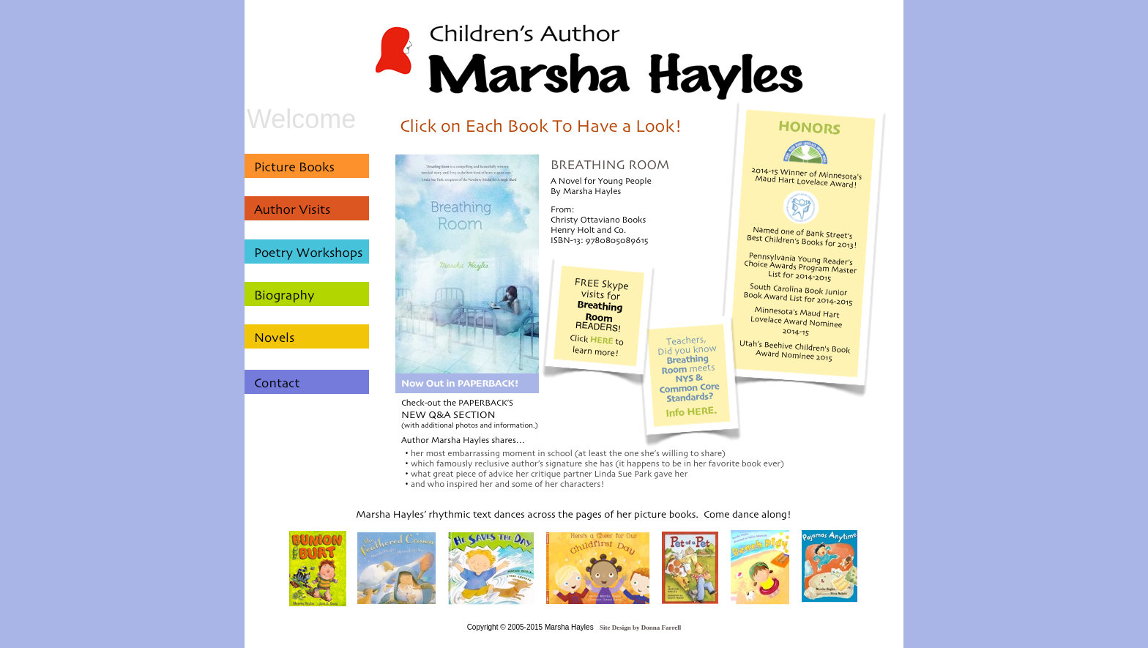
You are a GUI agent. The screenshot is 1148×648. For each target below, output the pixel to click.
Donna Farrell (661, 627)
